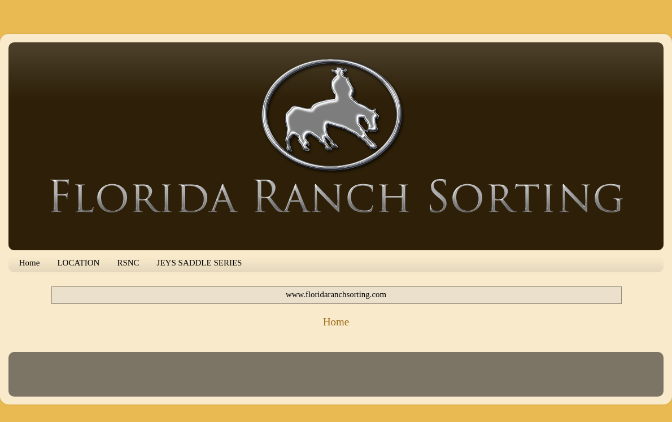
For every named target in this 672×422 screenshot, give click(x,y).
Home (29, 262)
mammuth (366, 379)
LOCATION (78, 262)
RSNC (128, 262)
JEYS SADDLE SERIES (199, 262)
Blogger (436, 379)
